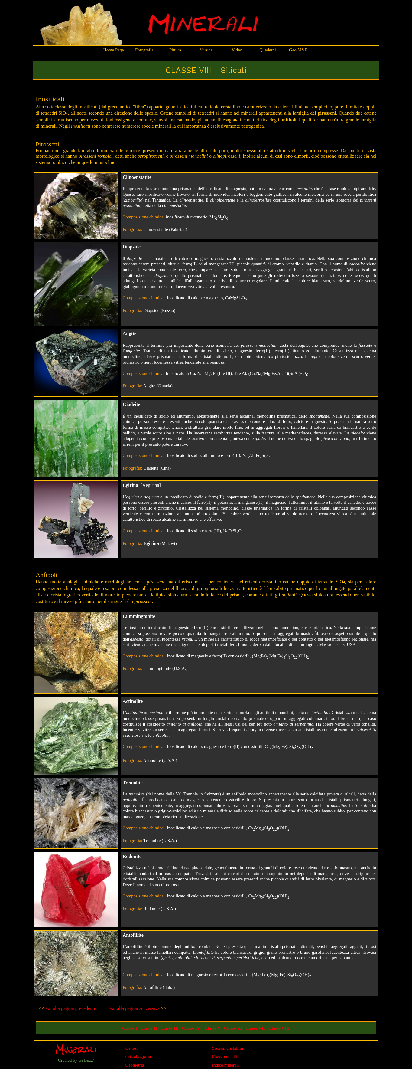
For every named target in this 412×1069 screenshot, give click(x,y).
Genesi (131, 1048)
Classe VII (255, 1028)
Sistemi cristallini (227, 1048)
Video (237, 50)
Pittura (175, 50)
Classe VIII (279, 1028)
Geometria (134, 1065)
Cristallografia (138, 1056)
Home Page (113, 50)
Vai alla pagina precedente (70, 1008)
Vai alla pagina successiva (134, 1008)
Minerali (76, 1049)
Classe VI (233, 1028)
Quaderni (267, 50)
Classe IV (191, 1028)
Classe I (129, 1028)
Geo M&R (298, 50)
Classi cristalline (227, 1056)
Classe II (148, 1028)
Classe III (169, 1028)
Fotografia (144, 50)
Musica (206, 50)
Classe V (212, 1028)
